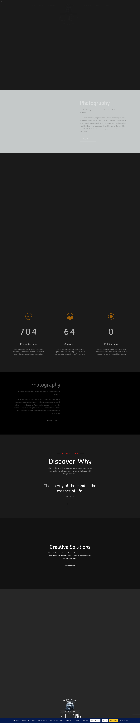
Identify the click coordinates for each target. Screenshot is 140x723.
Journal (98, 5)
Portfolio (86, 5)
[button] (68, 504)
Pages (41, 5)
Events (109, 5)
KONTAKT (51, 5)
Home (33, 5)
